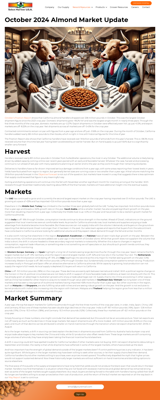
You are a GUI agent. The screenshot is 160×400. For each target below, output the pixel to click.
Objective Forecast (47, 174)
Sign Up (80, 394)
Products (100, 7)
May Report (14, 377)
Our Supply (63, 7)
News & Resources (81, 7)
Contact (146, 7)
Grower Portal (141, 3)
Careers (135, 7)
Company (49, 7)
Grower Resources (119, 7)
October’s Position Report (18, 118)
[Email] (80, 386)
